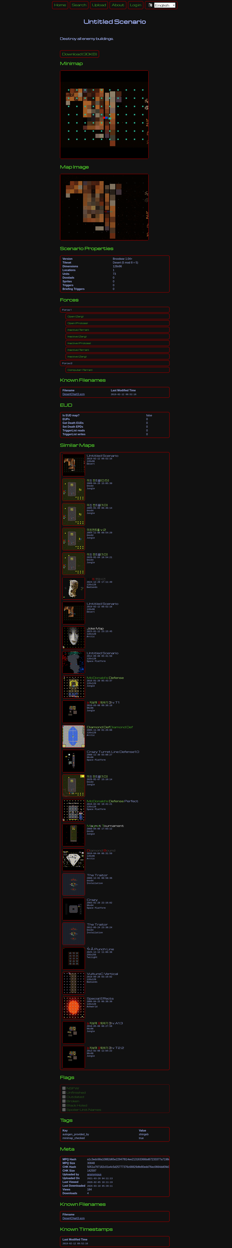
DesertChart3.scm (74, 394)
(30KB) (79, 54)
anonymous (94, 1174)
